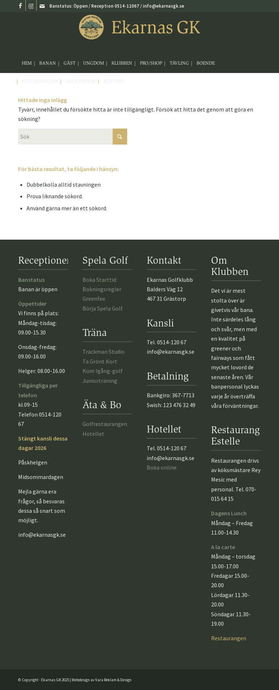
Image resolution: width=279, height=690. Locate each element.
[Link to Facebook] (20, 5)
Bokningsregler (101, 289)
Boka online (162, 467)
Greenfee (93, 298)
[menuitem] (26, 64)
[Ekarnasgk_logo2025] (139, 33)
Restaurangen (228, 638)
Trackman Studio (103, 351)
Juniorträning (99, 380)
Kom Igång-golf (102, 370)
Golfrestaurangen (104, 423)
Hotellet (93, 433)
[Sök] (72, 137)
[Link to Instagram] (31, 5)
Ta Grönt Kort (99, 361)
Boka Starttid (99, 279)
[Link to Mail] (42, 5)
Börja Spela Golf (102, 308)
